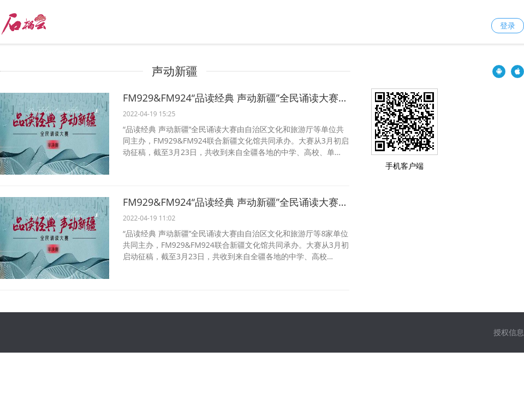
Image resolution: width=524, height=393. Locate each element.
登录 (507, 25)
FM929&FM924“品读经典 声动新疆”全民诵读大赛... (234, 97)
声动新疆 (175, 71)
